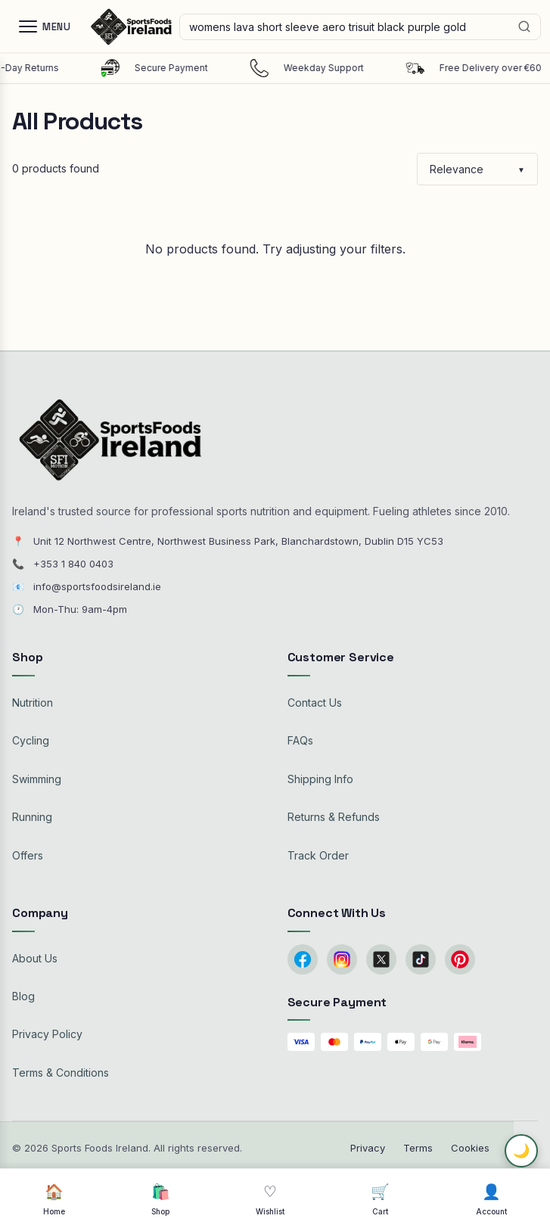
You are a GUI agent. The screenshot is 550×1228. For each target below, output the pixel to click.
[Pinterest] (460, 959)
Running (32, 816)
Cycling (30, 740)
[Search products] (360, 27)
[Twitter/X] (381, 959)
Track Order (318, 855)
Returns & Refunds (333, 816)
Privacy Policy (47, 1033)
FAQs (300, 740)
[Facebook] (302, 959)
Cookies (470, 1148)
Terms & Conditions (60, 1072)
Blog (23, 996)
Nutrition (32, 702)
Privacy (367, 1148)
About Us (34, 958)
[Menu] (44, 26)
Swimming (36, 779)
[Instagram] (342, 959)
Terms (418, 1148)
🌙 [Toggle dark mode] (521, 1150)
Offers (27, 855)
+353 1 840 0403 (73, 564)
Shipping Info (320, 779)
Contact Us (314, 702)
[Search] (524, 26)
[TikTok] (421, 959)
